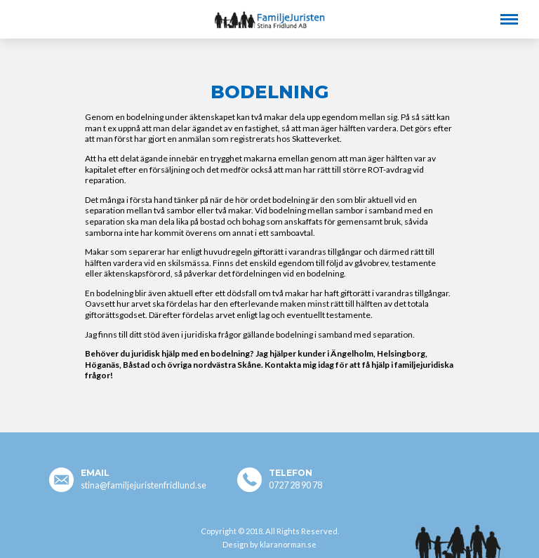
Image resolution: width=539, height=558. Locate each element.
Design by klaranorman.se (269, 544)
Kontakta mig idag (299, 364)
